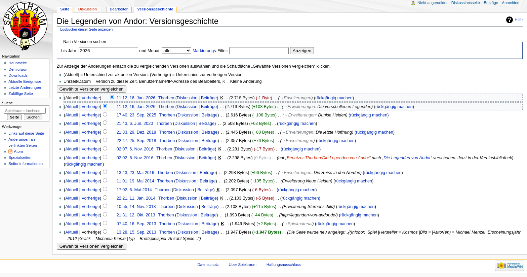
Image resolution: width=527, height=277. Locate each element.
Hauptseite (17, 63)
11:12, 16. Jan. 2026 (136, 98)
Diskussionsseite (465, 3)
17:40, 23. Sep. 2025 (136, 115)
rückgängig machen (334, 98)
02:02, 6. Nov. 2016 (135, 157)
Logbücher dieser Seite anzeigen (86, 29)
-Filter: (210, 50)
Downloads (18, 75)
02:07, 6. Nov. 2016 (135, 149)
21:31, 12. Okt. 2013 (136, 215)
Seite (64, 9)
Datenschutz (208, 265)
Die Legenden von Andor (407, 157)
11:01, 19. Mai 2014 (135, 181)
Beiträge (209, 98)
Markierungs (204, 50)
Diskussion (187, 98)
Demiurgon (17, 69)
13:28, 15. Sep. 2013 (136, 232)
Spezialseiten (19, 157)
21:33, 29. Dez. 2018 (136, 132)
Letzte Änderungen (24, 87)
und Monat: (149, 50)
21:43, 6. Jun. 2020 (135, 123)
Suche (7, 103)
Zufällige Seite (20, 94)
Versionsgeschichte (155, 9)
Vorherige (91, 98)
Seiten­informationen (25, 164)
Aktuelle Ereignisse (24, 81)
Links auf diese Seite (26, 133)
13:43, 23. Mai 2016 (135, 172)
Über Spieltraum (243, 265)
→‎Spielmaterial (297, 223)
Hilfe (519, 20)
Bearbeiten (119, 9)
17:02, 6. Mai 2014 (134, 189)
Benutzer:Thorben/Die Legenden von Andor (328, 157)
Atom (18, 151)
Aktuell (71, 106)
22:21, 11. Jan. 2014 (136, 198)
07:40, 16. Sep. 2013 (136, 223)
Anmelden (511, 3)
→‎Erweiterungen (295, 98)
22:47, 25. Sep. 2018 (136, 140)
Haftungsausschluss (284, 265)
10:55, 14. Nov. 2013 (136, 206)
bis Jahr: (69, 50)
